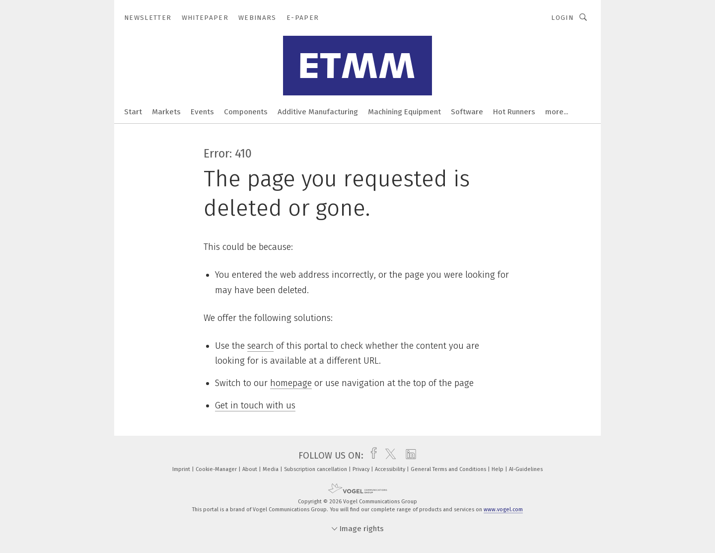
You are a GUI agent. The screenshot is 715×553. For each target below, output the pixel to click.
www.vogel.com (503, 509)
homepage (291, 383)
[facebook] (371, 455)
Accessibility (391, 469)
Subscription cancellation (316, 469)
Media (271, 469)
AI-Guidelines (526, 469)
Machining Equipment (404, 111)
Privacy (362, 469)
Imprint (182, 469)
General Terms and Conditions (449, 469)
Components (246, 111)
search (260, 345)
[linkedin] (408, 455)
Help (498, 469)
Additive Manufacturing (318, 111)
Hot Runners (514, 111)
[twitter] (388, 455)
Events (202, 111)
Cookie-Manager (217, 469)
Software (467, 111)
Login (562, 17)
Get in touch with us (255, 405)
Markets (166, 111)
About (250, 469)
